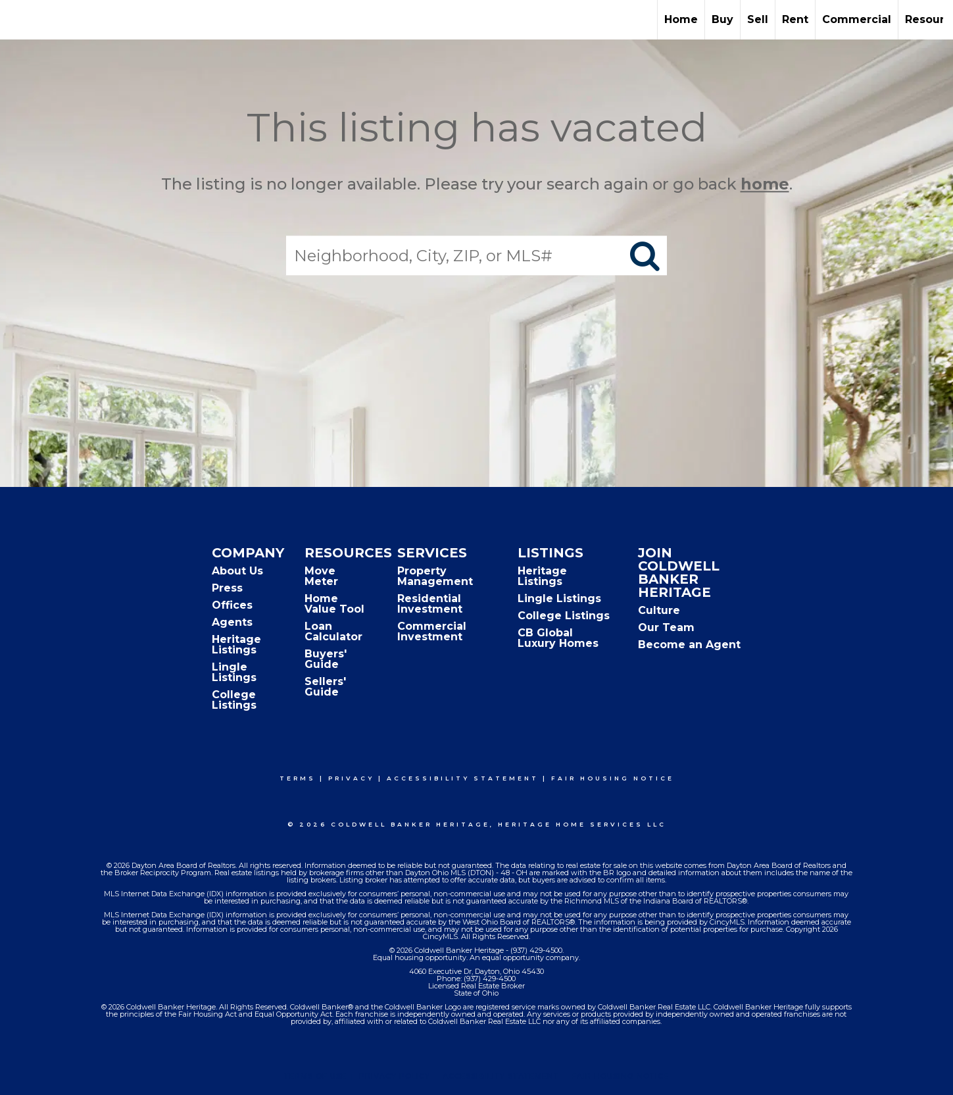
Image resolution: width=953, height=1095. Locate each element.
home (765, 183)
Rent (795, 19)
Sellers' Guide (325, 686)
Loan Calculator (333, 631)
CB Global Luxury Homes (558, 637)
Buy (722, 19)
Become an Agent (689, 644)
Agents (232, 622)
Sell (757, 19)
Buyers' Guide (326, 659)
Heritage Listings (236, 644)
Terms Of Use (315, 1076)
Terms (298, 778)
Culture (659, 610)
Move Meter (321, 576)
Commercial (856, 19)
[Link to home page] (17, 19)
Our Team (666, 627)
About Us (237, 571)
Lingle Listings (234, 672)
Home (681, 19)
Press (227, 588)
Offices (232, 605)
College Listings (234, 699)
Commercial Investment (431, 631)
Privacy (351, 778)
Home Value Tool (334, 603)
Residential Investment (429, 603)
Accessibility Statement (463, 778)
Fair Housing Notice (612, 778)
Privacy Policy (394, 1076)
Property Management (435, 576)
